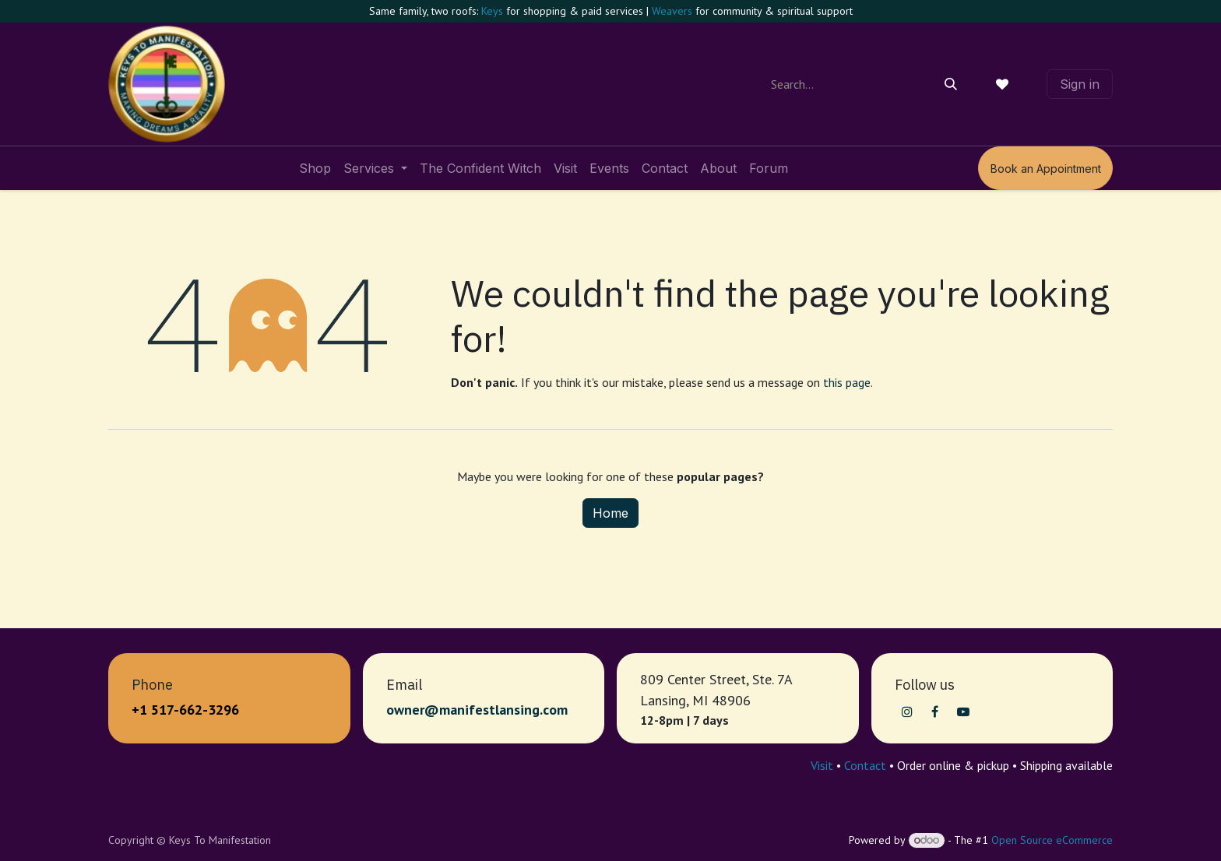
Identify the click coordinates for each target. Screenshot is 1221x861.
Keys (492, 11)
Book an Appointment (1046, 168)
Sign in (1080, 84)
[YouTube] (963, 711)
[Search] (950, 84)
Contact (865, 765)
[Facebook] (935, 711)
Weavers (672, 11)
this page (847, 382)
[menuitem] (315, 168)
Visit (822, 765)
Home (610, 513)
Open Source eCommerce (1052, 840)
